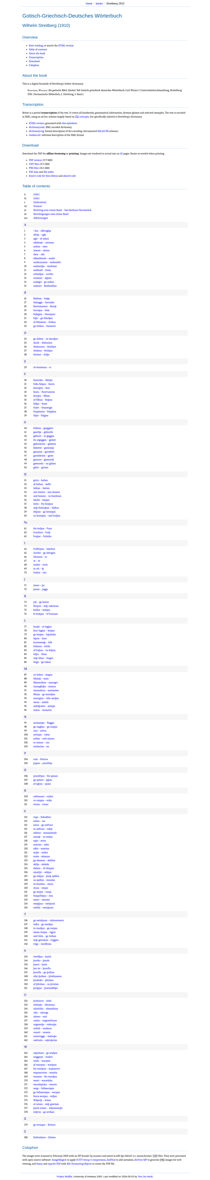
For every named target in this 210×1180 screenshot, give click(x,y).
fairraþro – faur (41, 388)
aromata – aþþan (42, 278)
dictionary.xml (36, 127)
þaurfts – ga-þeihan (43, 972)
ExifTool (111, 1159)
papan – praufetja (42, 763)
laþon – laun (40, 638)
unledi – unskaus (42, 1028)
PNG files (34, 168)
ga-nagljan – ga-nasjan (45, 726)
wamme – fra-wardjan (45, 1076)
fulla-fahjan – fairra (43, 384)
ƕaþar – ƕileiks (42, 536)
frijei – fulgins (40, 415)
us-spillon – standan (44, 880)
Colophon (34, 65)
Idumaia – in (40, 556)
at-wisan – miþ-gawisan (46, 1104)
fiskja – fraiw (40, 403)
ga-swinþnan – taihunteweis (48, 920)
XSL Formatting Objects (79, 1163)
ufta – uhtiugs (40, 1012)
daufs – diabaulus (42, 342)
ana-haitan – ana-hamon (46, 492)
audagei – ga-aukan (43, 281)
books (99, 3)
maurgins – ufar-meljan (46, 698)
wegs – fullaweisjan (43, 1088)
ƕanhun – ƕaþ (41, 532)
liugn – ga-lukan (42, 662)
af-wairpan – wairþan (45, 1064)
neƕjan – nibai (41, 734)
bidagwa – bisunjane (44, 314)
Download (34, 61)
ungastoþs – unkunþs (44, 1024)
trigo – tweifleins (42, 943)
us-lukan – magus (42, 674)
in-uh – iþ (38, 568)
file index (49, 171)
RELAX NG (103, 131)
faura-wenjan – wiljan (45, 1096)
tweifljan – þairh (42, 956)
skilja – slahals (41, 864)
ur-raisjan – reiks (42, 800)
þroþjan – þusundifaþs (45, 988)
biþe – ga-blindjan (43, 318)
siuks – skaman (41, 856)
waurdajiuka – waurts (45, 1084)
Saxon (39, 1163)
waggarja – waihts (42, 1056)
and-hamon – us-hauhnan (47, 496)
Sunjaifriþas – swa (43, 895)
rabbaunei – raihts (43, 796)
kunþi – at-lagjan (42, 626)
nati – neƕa (39, 730)
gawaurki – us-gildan (44, 463)
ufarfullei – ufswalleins (45, 1008)
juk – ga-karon (41, 602)
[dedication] (39, 202)
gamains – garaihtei (43, 451)
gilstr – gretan (40, 467)
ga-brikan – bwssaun (44, 326)
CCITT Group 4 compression (91, 1159)
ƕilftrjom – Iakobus (44, 548)
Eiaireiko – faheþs (42, 380)
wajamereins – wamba (45, 1072)
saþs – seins (39, 840)
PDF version (35, 160)
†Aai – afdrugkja (42, 230)
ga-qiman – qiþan (42, 779)
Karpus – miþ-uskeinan (46, 606)
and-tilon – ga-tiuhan (44, 936)
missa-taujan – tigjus (44, 932)
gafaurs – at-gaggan (43, 436)
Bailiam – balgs (41, 298)
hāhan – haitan (41, 488)
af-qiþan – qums (42, 783)
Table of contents (38, 49)
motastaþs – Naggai (43, 722)
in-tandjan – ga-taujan (45, 928)
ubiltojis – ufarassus (44, 1004)
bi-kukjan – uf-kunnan (45, 613)
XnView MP (141, 1159)
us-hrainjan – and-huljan (46, 515)
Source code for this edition (43, 175)
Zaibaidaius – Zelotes (44, 1137)
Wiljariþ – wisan (42, 1100)
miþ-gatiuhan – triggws (45, 940)
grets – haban (40, 480)
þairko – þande (41, 960)
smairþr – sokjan (42, 872)
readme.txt (34, 135)
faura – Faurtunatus (44, 391)
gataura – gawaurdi (43, 459)
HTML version (66, 45)
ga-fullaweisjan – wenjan (46, 1092)
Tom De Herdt (145, 1176)
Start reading (36, 45)
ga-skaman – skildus (44, 860)
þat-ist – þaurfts (42, 968)
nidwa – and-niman (43, 738)
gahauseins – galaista (44, 443)
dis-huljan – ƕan (42, 528)
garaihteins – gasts (43, 455)
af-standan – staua (43, 884)
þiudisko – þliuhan (43, 980)
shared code (69, 175)
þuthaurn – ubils (42, 1000)
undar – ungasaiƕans (45, 1020)
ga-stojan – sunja (42, 891)
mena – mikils (40, 702)
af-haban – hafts (42, 484)
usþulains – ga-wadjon (45, 1052)
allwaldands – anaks (44, 258)
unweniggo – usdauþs (44, 1036)
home (89, 3)
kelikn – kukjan (41, 609)
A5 (121, 153)
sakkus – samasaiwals (45, 832)
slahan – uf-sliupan (43, 868)
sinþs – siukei (40, 852)
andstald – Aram (42, 270)
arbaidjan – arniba (43, 274)
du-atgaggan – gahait (44, 439)
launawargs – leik (42, 642)
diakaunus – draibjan (44, 346)
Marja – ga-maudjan (44, 694)
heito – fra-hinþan (43, 503)
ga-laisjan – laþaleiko (44, 634)
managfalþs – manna (44, 686)
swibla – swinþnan (43, 907)
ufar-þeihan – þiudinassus (47, 976)
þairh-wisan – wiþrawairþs (47, 1108)
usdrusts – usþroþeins (45, 1040)
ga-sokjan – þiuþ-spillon (46, 876)
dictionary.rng (36, 131)
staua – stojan (40, 887)
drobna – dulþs (41, 354)
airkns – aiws (40, 246)
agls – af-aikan (41, 238)
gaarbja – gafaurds (43, 432)
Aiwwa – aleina (41, 250)
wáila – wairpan (41, 1060)
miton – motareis (42, 710)
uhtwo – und (40, 1016)
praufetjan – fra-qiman (45, 775)
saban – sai (39, 821)
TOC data (34, 171)
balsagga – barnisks (43, 302)
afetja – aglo (39, 234)
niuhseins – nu (41, 746)
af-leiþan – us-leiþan (44, 650)
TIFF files (34, 164)
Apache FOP (54, 1163)
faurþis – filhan (41, 395)
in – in (36, 560)
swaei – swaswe (41, 899)
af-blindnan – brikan (44, 322)
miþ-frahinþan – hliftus (46, 507)
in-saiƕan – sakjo (42, 828)
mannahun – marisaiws (46, 690)
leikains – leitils (41, 646)
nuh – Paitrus (40, 759)
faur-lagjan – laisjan (44, 630)
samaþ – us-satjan (43, 836)
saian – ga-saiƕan (43, 824)
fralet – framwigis (42, 407)
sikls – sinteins (41, 848)
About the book (37, 53)
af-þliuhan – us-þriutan (46, 984)
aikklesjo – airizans (43, 242)
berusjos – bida (41, 310)
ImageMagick (59, 1159)
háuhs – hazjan (41, 499)
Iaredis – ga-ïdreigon (44, 552)
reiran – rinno (40, 804)
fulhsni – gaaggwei (43, 428)
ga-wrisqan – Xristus (44, 1124)
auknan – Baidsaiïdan (45, 285)
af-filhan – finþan (42, 399)
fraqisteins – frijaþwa (44, 411)
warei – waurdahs (42, 1080)
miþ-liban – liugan (43, 658)
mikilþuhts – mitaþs (44, 706)
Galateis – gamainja (43, 447)
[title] (36, 194)
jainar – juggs (40, 589)
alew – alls (38, 254)
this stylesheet (69, 123)
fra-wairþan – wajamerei (46, 1068)
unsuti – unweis (41, 1032)
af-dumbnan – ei (42, 367)
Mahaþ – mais (41, 678)
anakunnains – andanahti (47, 262)
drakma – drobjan (42, 350)
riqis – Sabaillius (42, 817)
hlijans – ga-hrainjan (44, 511)
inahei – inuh (40, 564)
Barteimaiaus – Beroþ (44, 306)
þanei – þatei (40, 964)
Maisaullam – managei (45, 682)
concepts (82, 116)
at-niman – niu (41, 742)
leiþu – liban (40, 654)
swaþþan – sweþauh (44, 903)
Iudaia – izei (39, 572)
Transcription (36, 57)
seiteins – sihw (41, 844)
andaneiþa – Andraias (45, 266)
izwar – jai (38, 585)
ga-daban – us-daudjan (45, 338)
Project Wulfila (64, 1176)
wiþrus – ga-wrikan (43, 1112)
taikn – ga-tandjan (43, 924)
